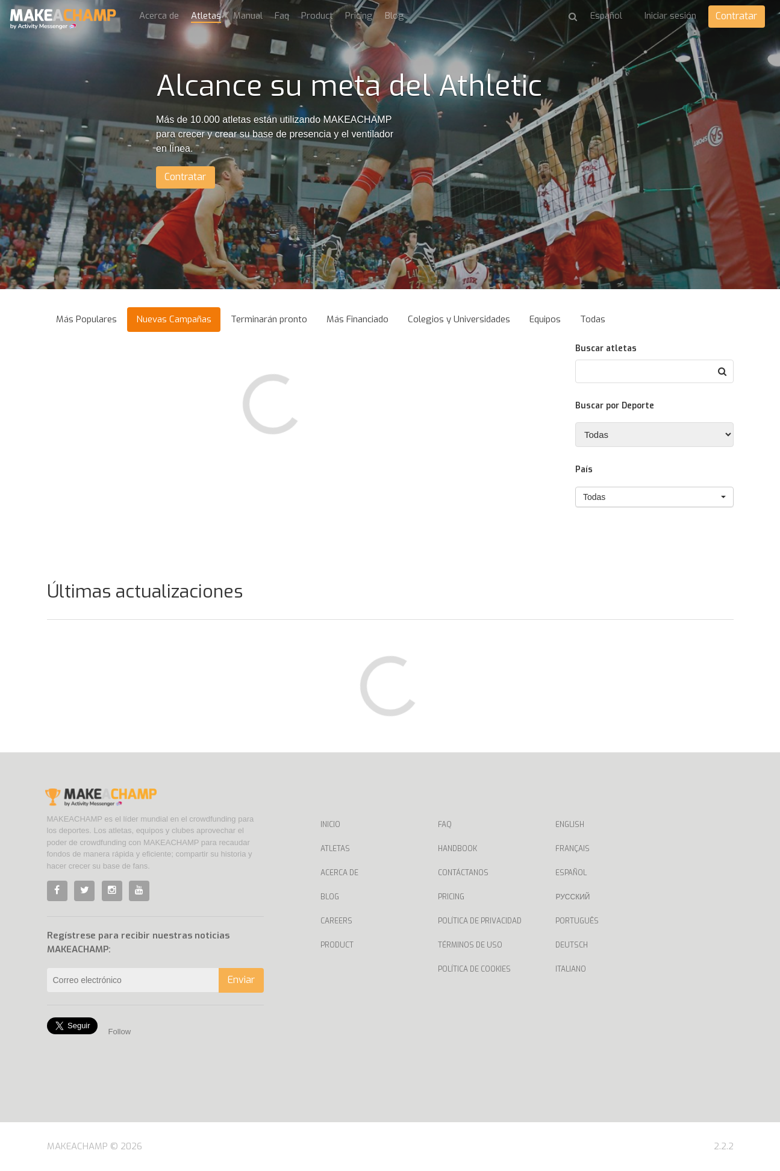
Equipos (545, 319)
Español (571, 873)
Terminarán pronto (269, 319)
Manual (248, 16)
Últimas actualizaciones (145, 591)
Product (317, 16)
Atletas (206, 16)
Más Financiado (357, 319)
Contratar (736, 16)
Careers (336, 921)
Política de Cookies (474, 969)
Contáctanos (463, 873)
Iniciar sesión (670, 16)
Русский (572, 897)
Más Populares (86, 319)
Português (577, 921)
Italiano (570, 969)
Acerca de (159, 16)
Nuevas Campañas (173, 319)
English (569, 824)
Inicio (330, 824)
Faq (282, 16)
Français (572, 849)
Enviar (241, 979)
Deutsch (571, 945)
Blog (394, 16)
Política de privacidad (480, 921)
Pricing (359, 16)
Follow (119, 1031)
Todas (592, 319)
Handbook (457, 849)
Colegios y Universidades (459, 319)
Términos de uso (470, 945)
